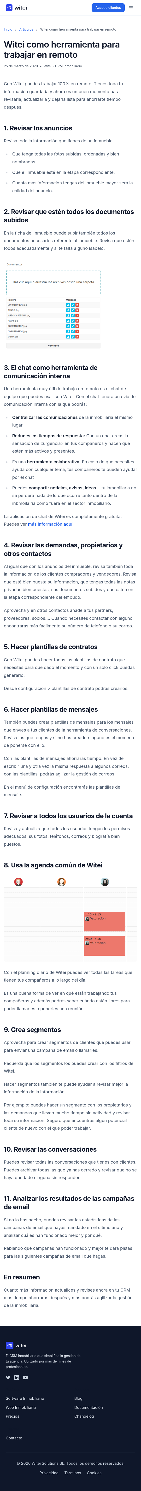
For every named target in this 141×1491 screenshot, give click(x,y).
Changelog (84, 1416)
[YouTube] (25, 1377)
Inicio (8, 29)
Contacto (14, 1438)
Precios (12, 1416)
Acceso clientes (108, 7)
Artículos (26, 29)
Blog (78, 1398)
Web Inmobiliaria (21, 1407)
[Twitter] (8, 1377)
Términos (72, 1472)
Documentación (88, 1407)
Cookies (94, 1472)
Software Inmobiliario (25, 1398)
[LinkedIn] (16, 1377)
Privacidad (49, 1472)
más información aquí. (51, 524)
